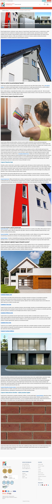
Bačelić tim (40, 479)
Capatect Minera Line (7, 313)
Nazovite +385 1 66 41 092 (27, 8)
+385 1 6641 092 (27, 465)
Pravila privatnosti (41, 474)
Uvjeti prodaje (40, 464)
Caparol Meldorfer (40, 395)
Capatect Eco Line (6, 322)
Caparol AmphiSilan (4, 234)
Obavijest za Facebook (42, 476)
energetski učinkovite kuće (23, 153)
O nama (39, 469)
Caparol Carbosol (4, 238)
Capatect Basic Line (6, 294)
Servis (39, 477)
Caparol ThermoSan (4, 228)
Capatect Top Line (6, 304)
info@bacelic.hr (27, 468)
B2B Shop (44, 0)
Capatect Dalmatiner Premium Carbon (8, 387)
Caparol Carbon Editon (7, 331)
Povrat (39, 467)
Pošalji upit (49, 0)
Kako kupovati (40, 472)
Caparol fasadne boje (5, 179)
